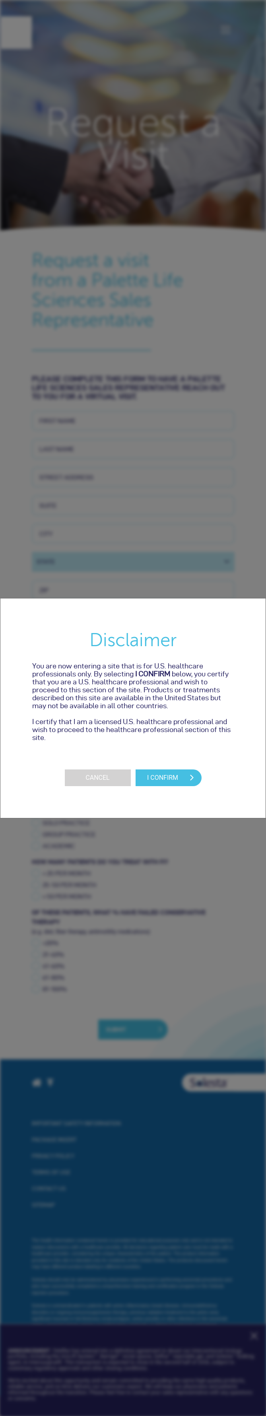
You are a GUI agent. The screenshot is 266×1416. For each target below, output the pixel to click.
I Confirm (162, 777)
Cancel (97, 777)
